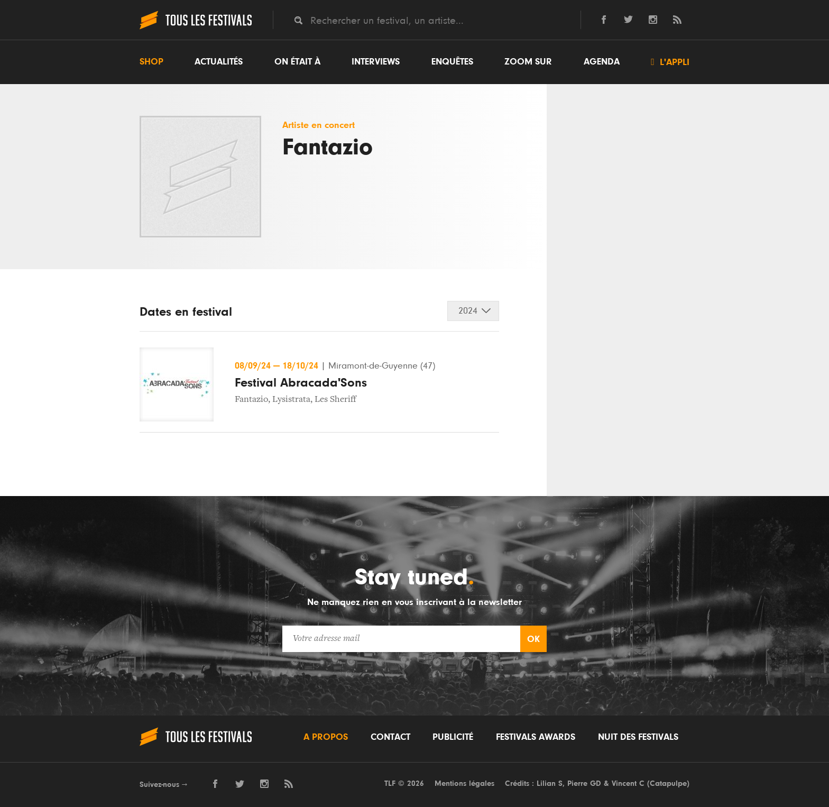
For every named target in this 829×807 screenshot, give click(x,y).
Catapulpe (668, 783)
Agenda (602, 62)
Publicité (452, 737)
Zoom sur (528, 62)
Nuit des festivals (638, 737)
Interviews (376, 62)
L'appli (670, 62)
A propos (325, 737)
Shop (151, 62)
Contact (390, 737)
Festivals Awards (535, 737)
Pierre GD (584, 783)
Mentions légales (464, 783)
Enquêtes (452, 62)
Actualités (219, 62)
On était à (297, 62)
